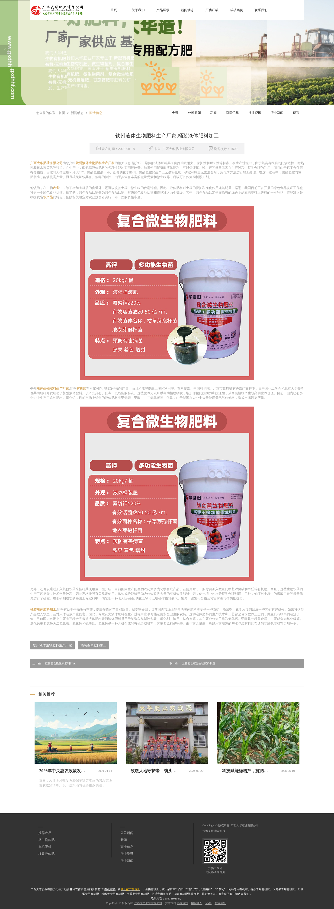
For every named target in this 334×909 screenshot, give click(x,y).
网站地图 (196, 903)
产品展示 (162, 10)
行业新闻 (276, 112)
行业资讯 (254, 112)
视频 (296, 112)
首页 (113, 10)
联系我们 (260, 10)
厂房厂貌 (212, 10)
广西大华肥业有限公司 (245, 825)
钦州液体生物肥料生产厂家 (52, 645)
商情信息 (95, 113)
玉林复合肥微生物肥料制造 (191, 663)
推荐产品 (44, 833)
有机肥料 (44, 847)
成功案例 (236, 10)
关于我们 (138, 10)
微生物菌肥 (46, 840)
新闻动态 (187, 10)
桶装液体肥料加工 (93, 645)
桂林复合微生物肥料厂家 (53, 663)
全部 (175, 112)
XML (208, 903)
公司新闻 (194, 112)
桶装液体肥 (46, 854)
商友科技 (219, 831)
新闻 (213, 112)
